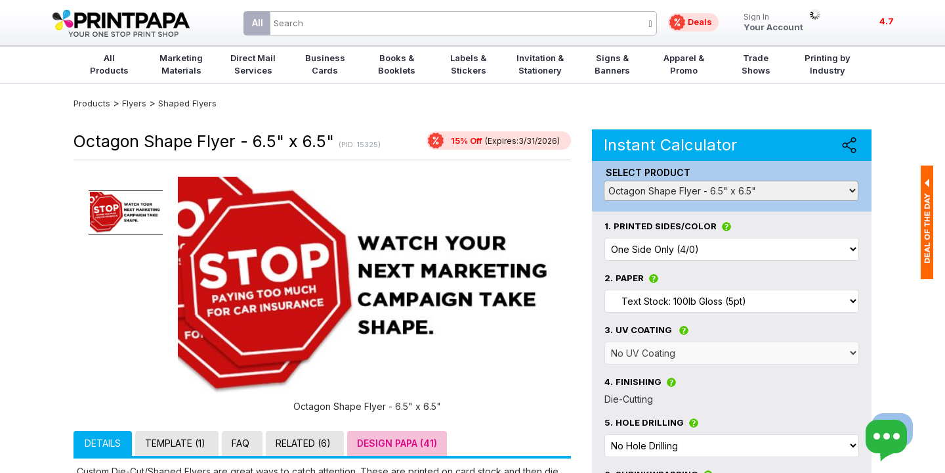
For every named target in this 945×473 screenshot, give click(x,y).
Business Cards (325, 64)
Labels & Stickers (468, 64)
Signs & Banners (612, 64)
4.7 (886, 21)
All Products (109, 64)
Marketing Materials (181, 64)
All (257, 22)
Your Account (773, 22)
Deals (700, 21)
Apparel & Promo (683, 64)
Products (92, 103)
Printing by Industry (827, 64)
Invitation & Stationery (540, 64)
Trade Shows (756, 64)
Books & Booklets (396, 64)
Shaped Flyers (187, 103)
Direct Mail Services (253, 64)
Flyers (134, 103)
